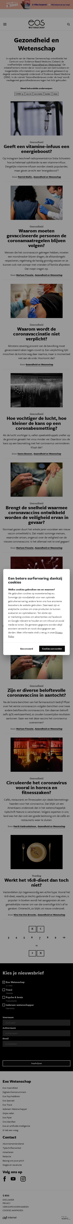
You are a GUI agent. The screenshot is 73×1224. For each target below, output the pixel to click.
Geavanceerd (26, 648)
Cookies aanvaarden (52, 648)
